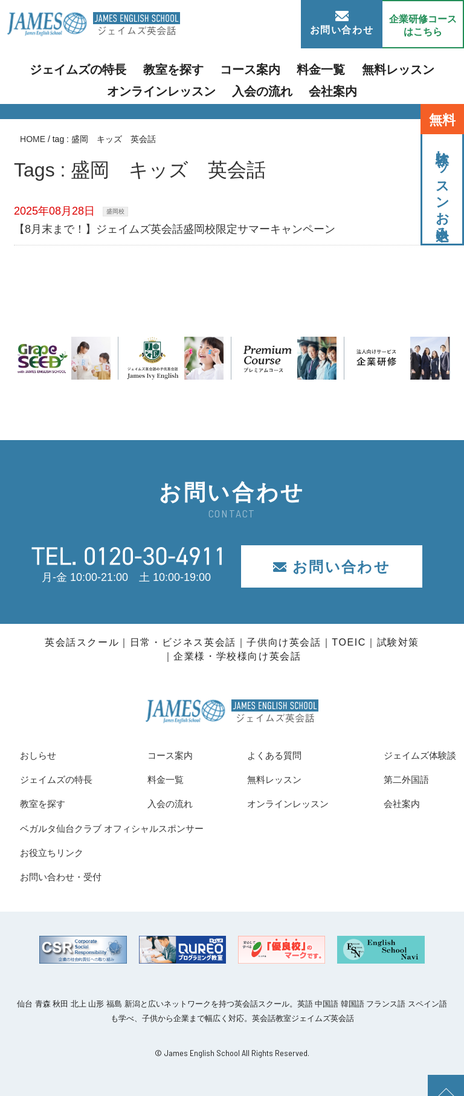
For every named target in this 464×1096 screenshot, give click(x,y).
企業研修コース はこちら (423, 25)
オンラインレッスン (408, 68)
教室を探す (130, 68)
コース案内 (194, 68)
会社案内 (264, 87)
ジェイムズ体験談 (412, 755)
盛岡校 (115, 211)
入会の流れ (204, 87)
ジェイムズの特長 (50, 68)
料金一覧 (255, 68)
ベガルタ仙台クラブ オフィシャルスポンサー (130, 828)
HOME (32, 139)
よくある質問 (267, 755)
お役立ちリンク (58, 852)
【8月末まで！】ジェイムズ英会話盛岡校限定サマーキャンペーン (174, 229)
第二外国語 (396, 779)
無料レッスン (320, 68)
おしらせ (41, 755)
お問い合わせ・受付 (69, 877)
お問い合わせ (342, 23)
